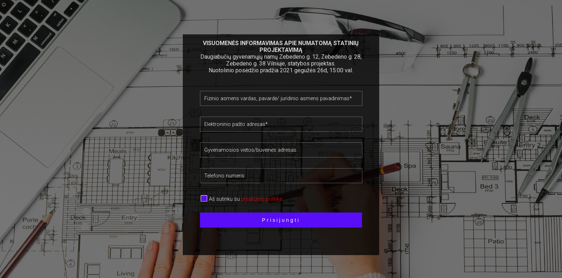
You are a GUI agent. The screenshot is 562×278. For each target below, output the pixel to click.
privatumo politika (261, 199)
